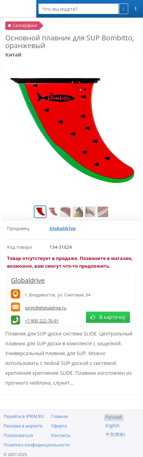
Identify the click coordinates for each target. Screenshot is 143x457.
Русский (114, 417)
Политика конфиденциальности (37, 445)
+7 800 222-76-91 (42, 321)
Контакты (61, 435)
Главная (59, 416)
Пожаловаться (18, 435)
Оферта (59, 426)
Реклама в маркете (23, 426)
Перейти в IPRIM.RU (24, 416)
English (113, 426)
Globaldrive (62, 228)
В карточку (108, 317)
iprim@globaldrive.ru (45, 308)
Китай (13, 54)
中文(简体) (115, 434)
